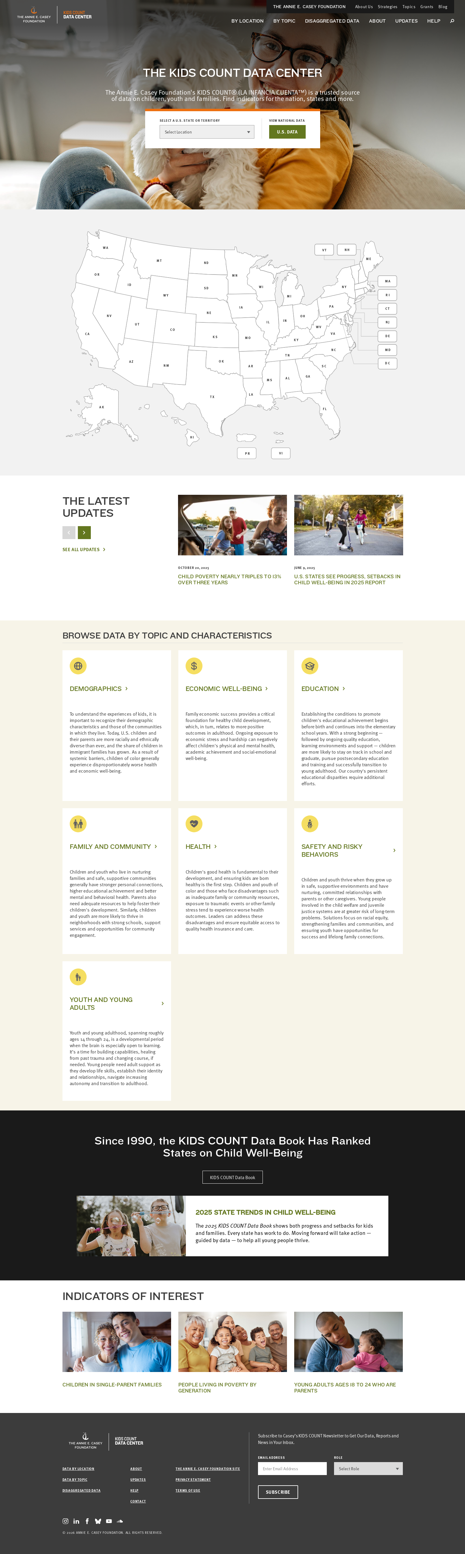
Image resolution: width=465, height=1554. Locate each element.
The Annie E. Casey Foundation (309, 6)
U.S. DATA (287, 131)
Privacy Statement (193, 1479)
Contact (138, 1501)
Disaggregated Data (332, 21)
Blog (442, 6)
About (377, 21)
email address (271, 1457)
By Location (247, 21)
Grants (426, 6)
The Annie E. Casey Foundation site (208, 1468)
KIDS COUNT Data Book (232, 1177)
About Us (364, 6)
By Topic (284, 21)
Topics (409, 6)
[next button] (84, 532)
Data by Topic (75, 1479)
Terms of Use (188, 1490)
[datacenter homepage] (77, 15)
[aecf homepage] (34, 15)
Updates (406, 21)
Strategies (388, 6)
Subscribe (278, 1492)
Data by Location (78, 1468)
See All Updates (81, 549)
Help (433, 21)
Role (338, 1457)
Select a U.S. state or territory (190, 120)
